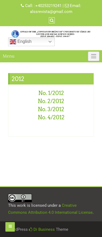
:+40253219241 (48, 5)
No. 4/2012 (51, 117)
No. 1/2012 (51, 93)
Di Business (42, 229)
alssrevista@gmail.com (51, 11)
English (21, 42)
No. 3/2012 (51, 109)
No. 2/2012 (51, 101)
